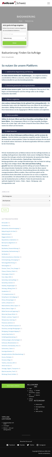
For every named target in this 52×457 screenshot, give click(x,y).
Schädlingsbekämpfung (8, 337)
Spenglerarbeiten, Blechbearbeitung (12, 354)
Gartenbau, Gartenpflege (9, 280)
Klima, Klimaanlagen (8, 300)
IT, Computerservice (7, 294)
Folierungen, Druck (7, 274)
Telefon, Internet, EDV (8, 363)
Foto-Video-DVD (6, 277)
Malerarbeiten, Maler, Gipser (10, 305)
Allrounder (5, 223)
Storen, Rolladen (7, 357)
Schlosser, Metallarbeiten (9, 343)
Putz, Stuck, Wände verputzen (10, 325)
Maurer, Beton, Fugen (8, 308)
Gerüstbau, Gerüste (7, 283)
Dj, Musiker (5, 254)
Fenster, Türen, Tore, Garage (10, 268)
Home (20, 21)
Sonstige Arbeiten (7, 351)
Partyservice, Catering (8, 320)
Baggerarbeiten (6, 237)
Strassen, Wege (6, 360)
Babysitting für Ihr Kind (8, 231)
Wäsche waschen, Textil (8, 371)
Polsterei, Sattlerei (7, 323)
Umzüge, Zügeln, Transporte (10, 368)
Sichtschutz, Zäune (7, 348)
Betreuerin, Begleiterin (8, 243)
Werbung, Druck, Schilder (9, 374)
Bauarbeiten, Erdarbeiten (9, 240)
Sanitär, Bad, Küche (7, 334)
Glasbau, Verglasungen (8, 285)
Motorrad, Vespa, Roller (8, 314)
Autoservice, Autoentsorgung (10, 228)
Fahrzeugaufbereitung (8, 263)
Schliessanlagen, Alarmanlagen (11, 340)
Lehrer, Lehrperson (7, 303)
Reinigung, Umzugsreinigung (10, 331)
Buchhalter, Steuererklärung (10, 248)
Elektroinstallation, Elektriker (11, 257)
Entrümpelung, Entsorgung (10, 260)
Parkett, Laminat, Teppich (9, 317)
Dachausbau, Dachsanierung (10, 251)
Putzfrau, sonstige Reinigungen (11, 328)
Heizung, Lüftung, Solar (8, 288)
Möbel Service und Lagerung (10, 311)
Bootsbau (4, 245)
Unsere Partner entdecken (13, 386)
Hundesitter (5, 291)
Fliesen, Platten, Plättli (9, 271)
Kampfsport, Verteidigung (9, 297)
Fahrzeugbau (5, 265)
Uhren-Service (6, 365)
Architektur (5, 225)
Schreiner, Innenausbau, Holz (10, 345)
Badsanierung (6, 234)
